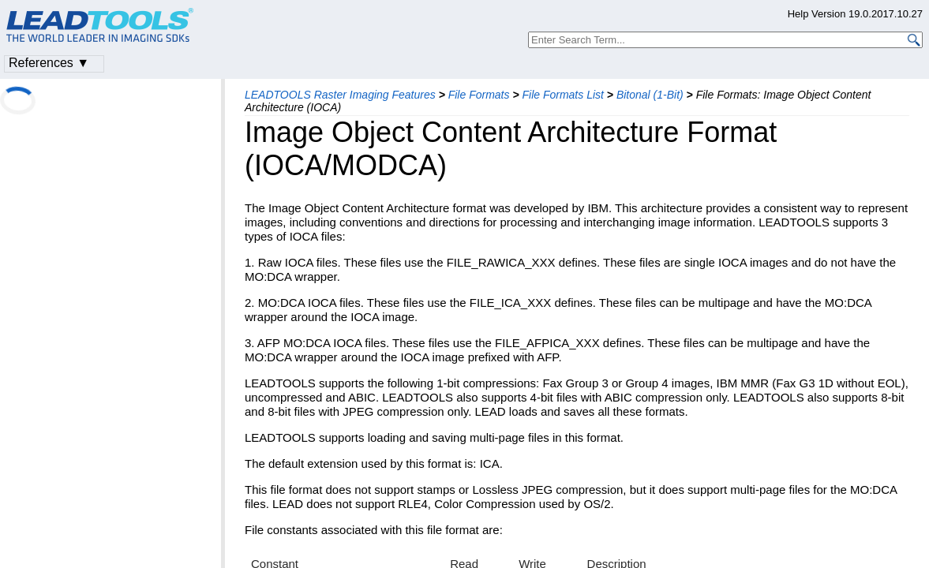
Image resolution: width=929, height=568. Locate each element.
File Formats (479, 94)
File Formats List (562, 94)
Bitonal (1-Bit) (650, 94)
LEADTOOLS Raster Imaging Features (340, 94)
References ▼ (49, 62)
